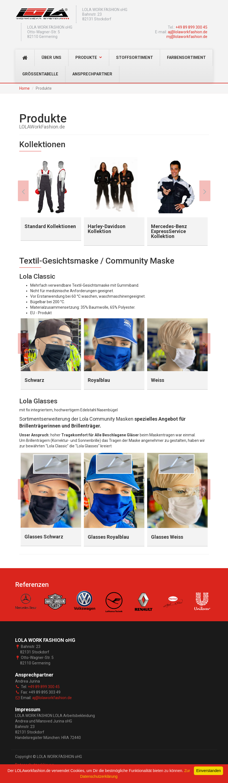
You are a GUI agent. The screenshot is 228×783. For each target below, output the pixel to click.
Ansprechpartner (92, 74)
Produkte (88, 57)
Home (24, 88)
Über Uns (51, 57)
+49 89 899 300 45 (191, 27)
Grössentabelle (40, 74)
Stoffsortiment (134, 57)
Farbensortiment (186, 57)
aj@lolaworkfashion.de (187, 32)
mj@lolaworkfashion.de (186, 36)
